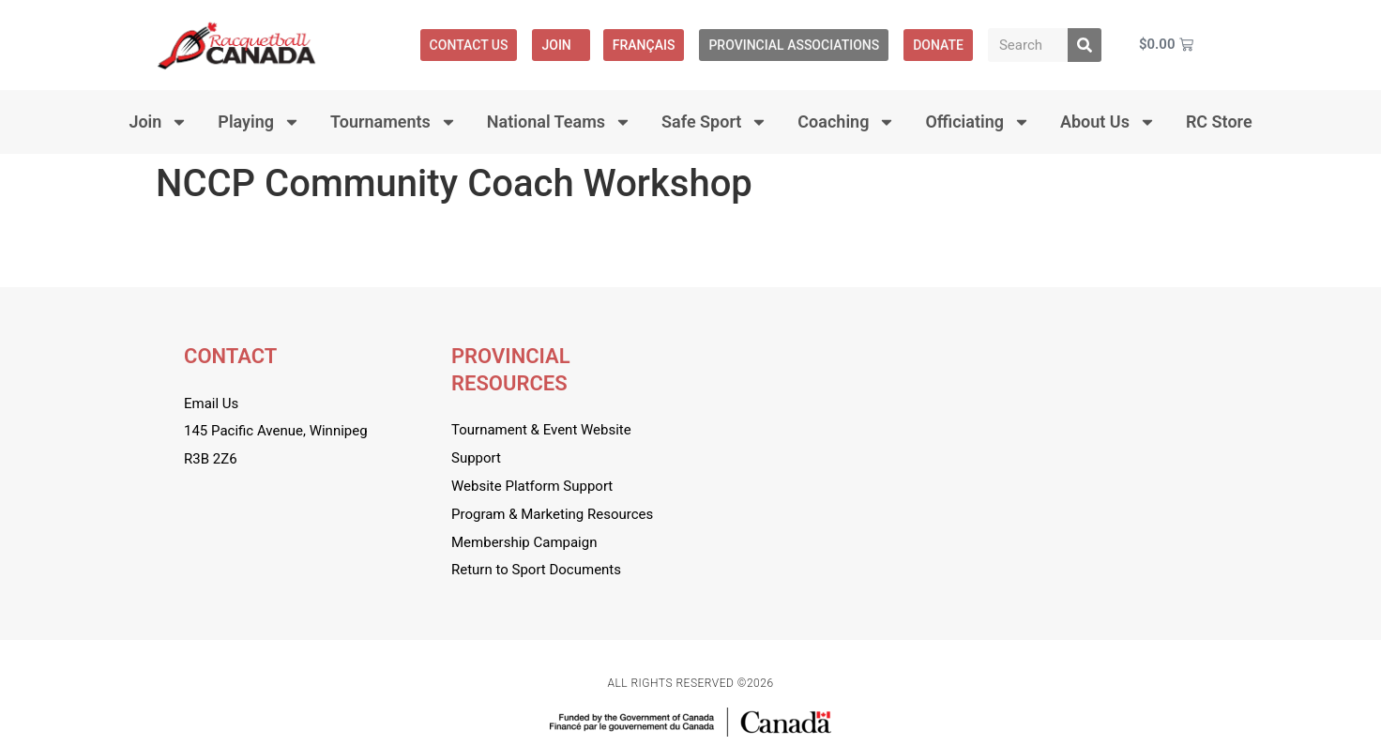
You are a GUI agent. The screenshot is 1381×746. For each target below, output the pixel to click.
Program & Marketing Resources (552, 514)
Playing (259, 122)
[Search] (1084, 45)
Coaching (846, 122)
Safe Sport (714, 122)
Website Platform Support (532, 486)
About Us (1108, 122)
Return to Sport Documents (536, 569)
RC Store (1219, 121)
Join (560, 45)
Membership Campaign (524, 542)
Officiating (977, 122)
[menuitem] (644, 45)
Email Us (211, 403)
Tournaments (393, 122)
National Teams (559, 122)
